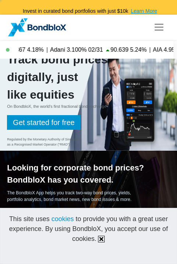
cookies (62, 219)
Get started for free (44, 122)
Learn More (144, 11)
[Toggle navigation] (159, 27)
